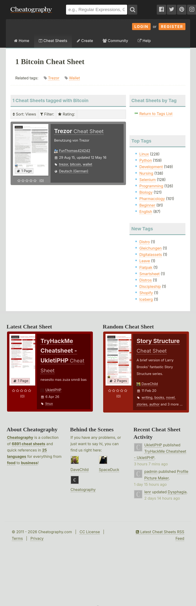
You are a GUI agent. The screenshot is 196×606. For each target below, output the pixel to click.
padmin (150, 471)
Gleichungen (150, 248)
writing (146, 397)
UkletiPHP (53, 390)
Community (115, 40)
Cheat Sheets (53, 40)
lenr (147, 492)
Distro (144, 241)
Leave (144, 261)
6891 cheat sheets (28, 443)
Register (172, 26)
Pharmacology (152, 198)
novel (170, 397)
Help (144, 40)
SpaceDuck (109, 469)
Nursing (146, 173)
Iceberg (146, 299)
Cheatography (20, 437)
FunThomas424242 (74, 151)
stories (142, 404)
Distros (145, 280)
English (145, 211)
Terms (17, 538)
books (159, 397)
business (29, 462)
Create (85, 40)
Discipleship (150, 286)
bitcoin (75, 164)
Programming (151, 186)
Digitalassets (150, 254)
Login (141, 26)
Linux (144, 154)
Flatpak (145, 267)
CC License (89, 531)
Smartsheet (149, 273)
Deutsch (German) (73, 171)
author (154, 404)
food (11, 462)
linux (49, 403)
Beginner (147, 205)
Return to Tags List (155, 113)
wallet (87, 164)
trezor (63, 164)
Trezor (53, 78)
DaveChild (149, 384)
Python (145, 160)
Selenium (147, 179)
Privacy (36, 538)
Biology (146, 192)
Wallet (74, 78)
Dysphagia (177, 492)
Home (21, 40)
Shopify (146, 292)
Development (151, 166)
